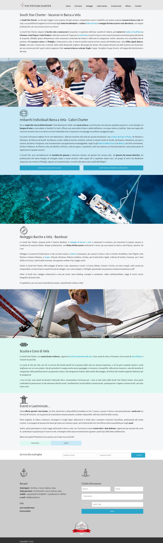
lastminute (35, 443)
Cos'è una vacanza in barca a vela (49, 168)
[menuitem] (68, 6)
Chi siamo (78, 6)
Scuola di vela (116, 6)
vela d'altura (137, 357)
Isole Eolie (83, 35)
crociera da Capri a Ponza (121, 137)
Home (68, 6)
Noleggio (89, 6)
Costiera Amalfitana (133, 32)
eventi (66, 443)
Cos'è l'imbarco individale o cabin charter (113, 168)
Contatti (138, 6)
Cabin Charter (91, 23)
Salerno (73, 254)
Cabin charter (102, 6)
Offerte (128, 6)
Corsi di (72, 357)
